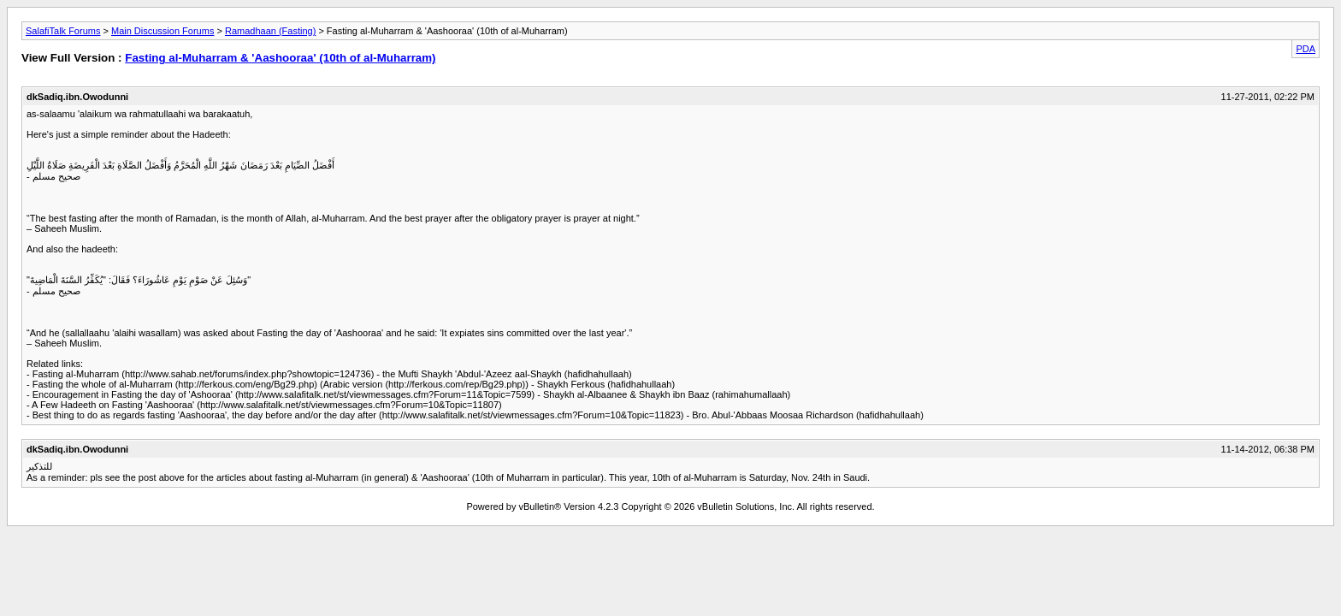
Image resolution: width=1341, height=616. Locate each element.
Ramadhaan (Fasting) (270, 31)
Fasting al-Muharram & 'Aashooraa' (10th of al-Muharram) (280, 57)
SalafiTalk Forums (63, 31)
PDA (1305, 49)
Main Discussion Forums (162, 31)
